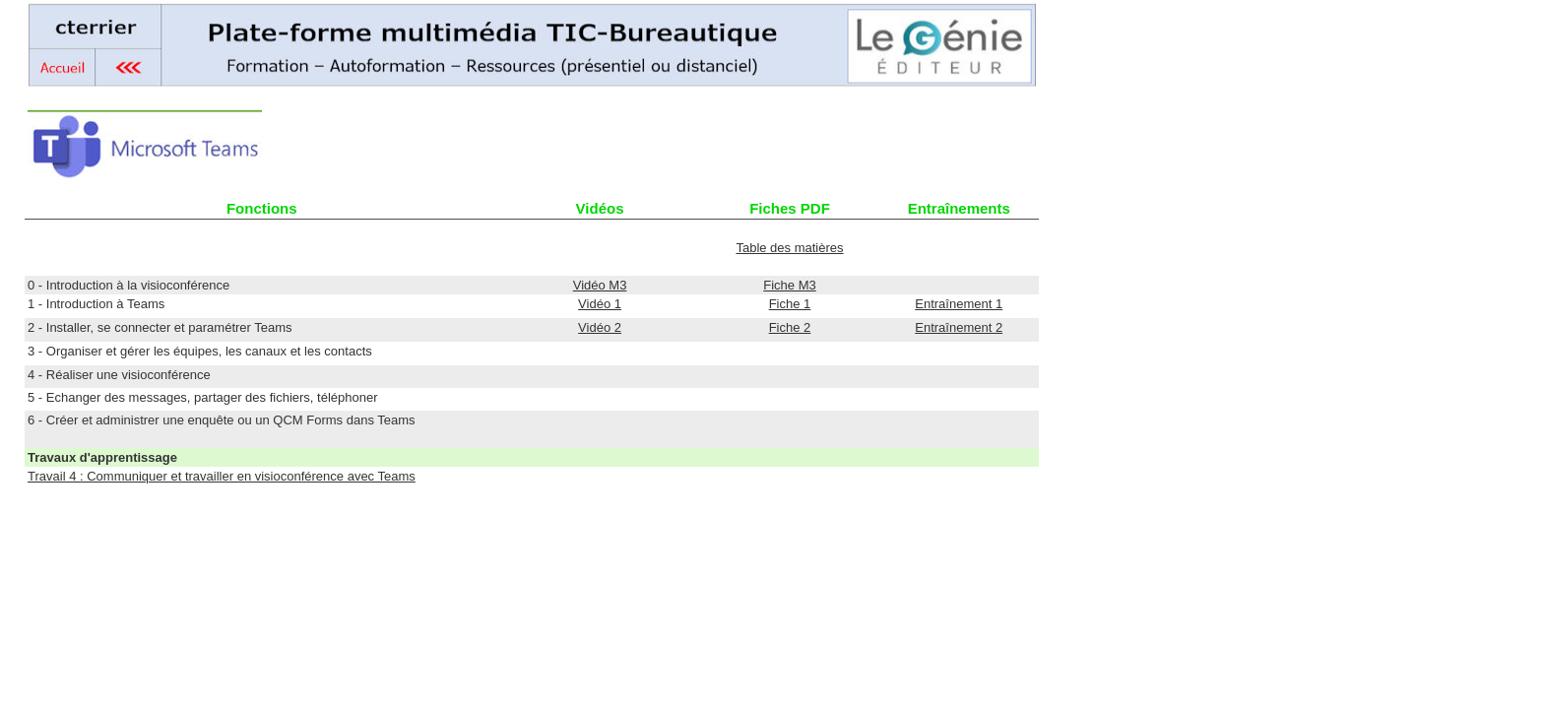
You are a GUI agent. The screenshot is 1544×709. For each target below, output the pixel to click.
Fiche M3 (789, 285)
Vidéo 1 (599, 303)
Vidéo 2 (599, 327)
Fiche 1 (790, 303)
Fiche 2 (790, 327)
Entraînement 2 (958, 327)
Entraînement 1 (958, 303)
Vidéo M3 (600, 285)
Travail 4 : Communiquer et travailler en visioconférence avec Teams (222, 476)
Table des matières (789, 247)
